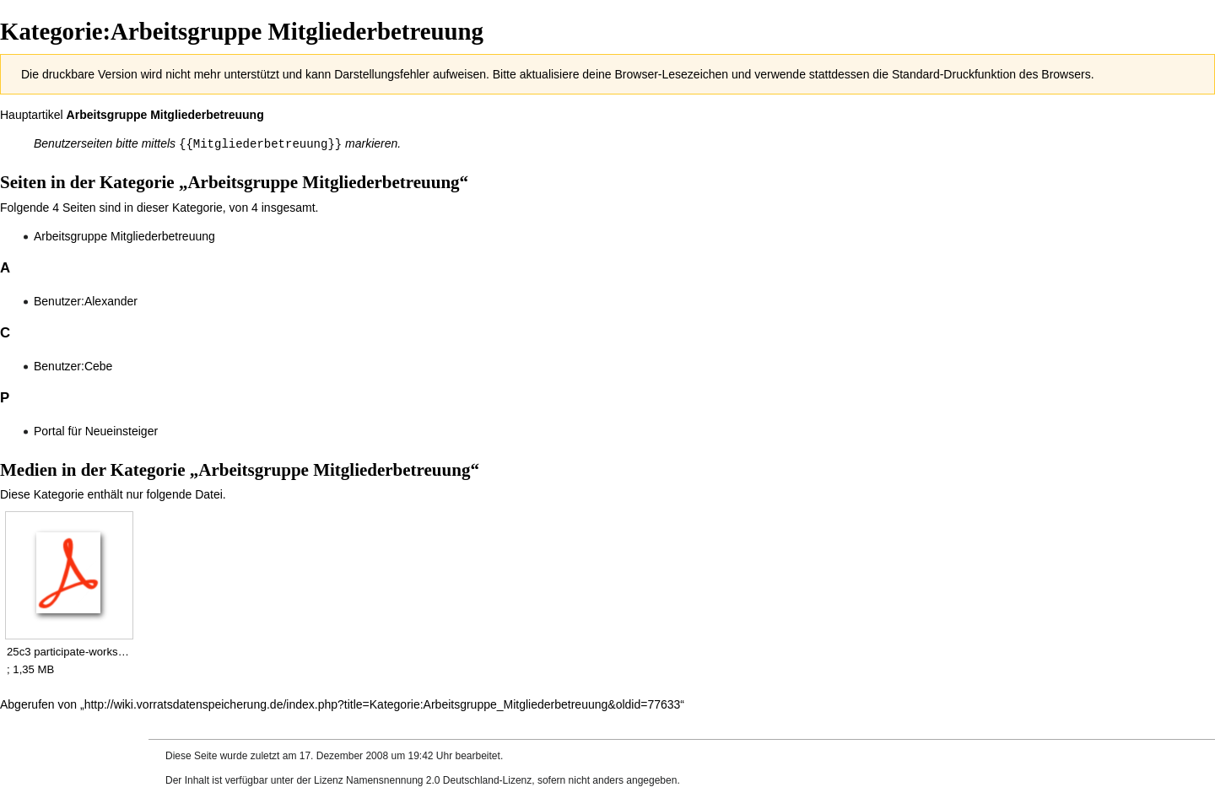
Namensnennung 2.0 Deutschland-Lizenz (439, 779)
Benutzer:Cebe (73, 365)
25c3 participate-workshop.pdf (69, 651)
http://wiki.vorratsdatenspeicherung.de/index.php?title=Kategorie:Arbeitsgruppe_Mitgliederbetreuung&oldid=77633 (382, 703)
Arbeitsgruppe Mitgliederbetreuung (165, 114)
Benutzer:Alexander (86, 300)
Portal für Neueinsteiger (96, 430)
